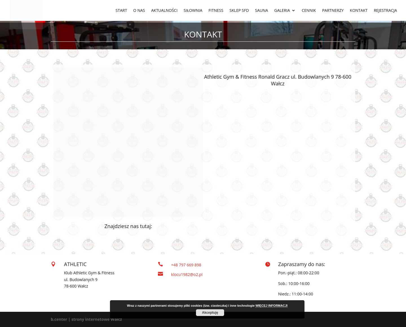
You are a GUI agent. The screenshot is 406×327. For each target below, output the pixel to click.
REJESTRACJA (385, 10)
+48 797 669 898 (186, 265)
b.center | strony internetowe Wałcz (86, 319)
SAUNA (261, 10)
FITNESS (216, 10)
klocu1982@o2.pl (186, 274)
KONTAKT (359, 10)
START (121, 10)
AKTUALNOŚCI (164, 10)
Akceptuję (210, 313)
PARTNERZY (332, 10)
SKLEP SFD (239, 10)
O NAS (139, 10)
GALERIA (282, 10)
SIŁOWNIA (193, 10)
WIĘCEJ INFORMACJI (271, 305)
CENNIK (309, 10)
